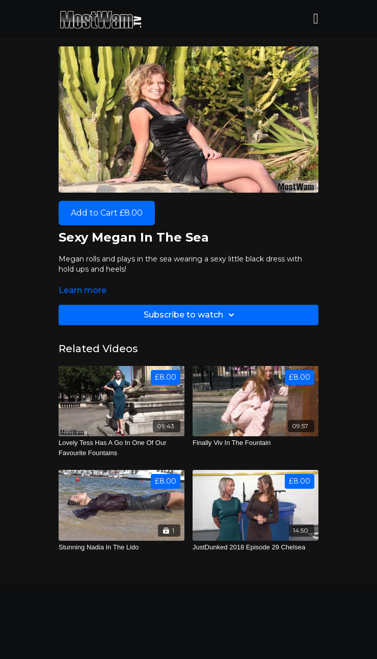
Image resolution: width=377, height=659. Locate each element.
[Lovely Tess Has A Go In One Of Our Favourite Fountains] (121, 448)
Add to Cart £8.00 (107, 213)
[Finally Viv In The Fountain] (255, 443)
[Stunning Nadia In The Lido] (121, 547)
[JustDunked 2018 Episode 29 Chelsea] (255, 547)
